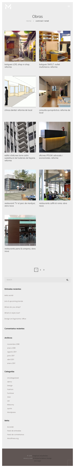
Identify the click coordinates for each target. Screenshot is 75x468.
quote (9, 408)
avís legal (37, 461)
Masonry (10, 405)
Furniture (10, 393)
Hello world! (8, 295)
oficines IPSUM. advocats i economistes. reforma (51, 157)
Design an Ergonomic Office (15, 319)
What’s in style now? (12, 313)
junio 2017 (10, 356)
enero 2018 (11, 348)
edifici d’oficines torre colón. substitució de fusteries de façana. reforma (20, 158)
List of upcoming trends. (13, 301)
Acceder (10, 427)
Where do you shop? (12, 307)
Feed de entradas (14, 431)
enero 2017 (11, 363)
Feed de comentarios (15, 435)
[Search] (37, 279)
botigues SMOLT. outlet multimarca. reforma (49, 66)
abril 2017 (10, 359)
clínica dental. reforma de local (18, 110)
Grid (9, 397)
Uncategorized (13, 378)
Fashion (10, 389)
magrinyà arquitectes (40, 456)
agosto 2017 (11, 352)
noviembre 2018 (13, 344)
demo (9, 382)
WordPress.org (13, 438)
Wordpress (11, 412)
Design (10, 386)
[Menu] (68, 6)
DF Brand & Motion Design (42, 458)
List (8, 401)
